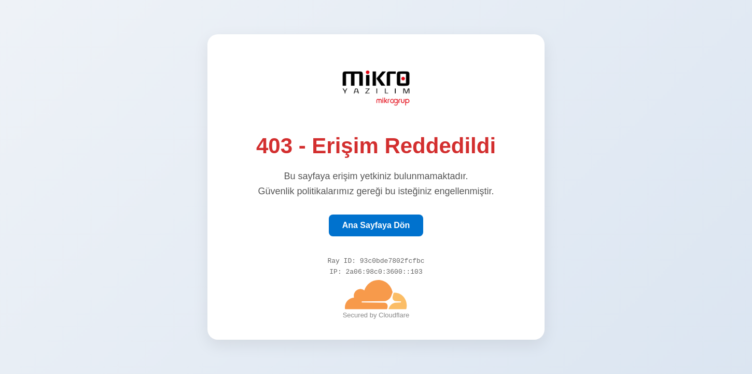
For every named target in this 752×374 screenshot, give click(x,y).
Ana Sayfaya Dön (376, 223)
